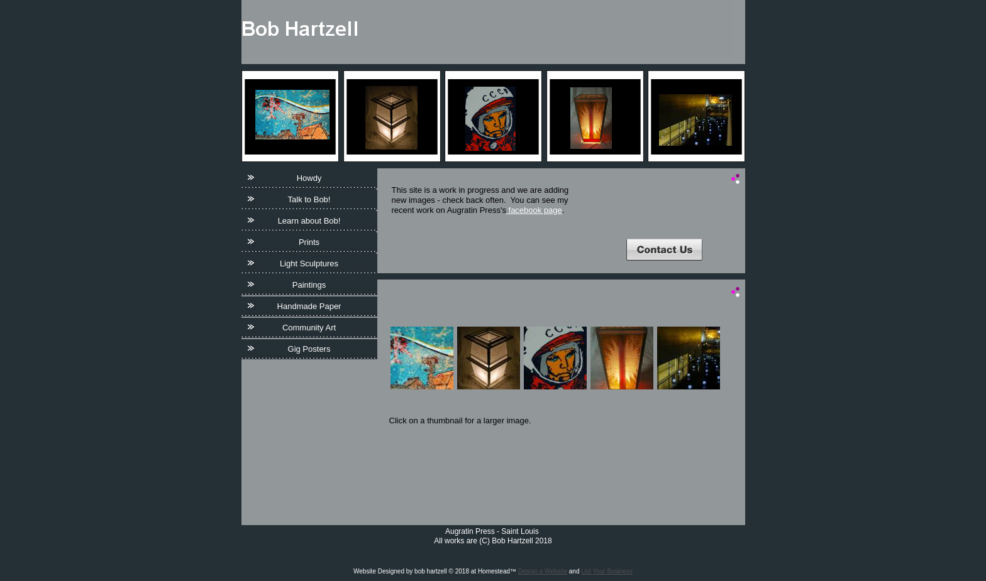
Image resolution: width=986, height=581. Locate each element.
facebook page (534, 210)
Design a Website (542, 571)
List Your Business (607, 571)
